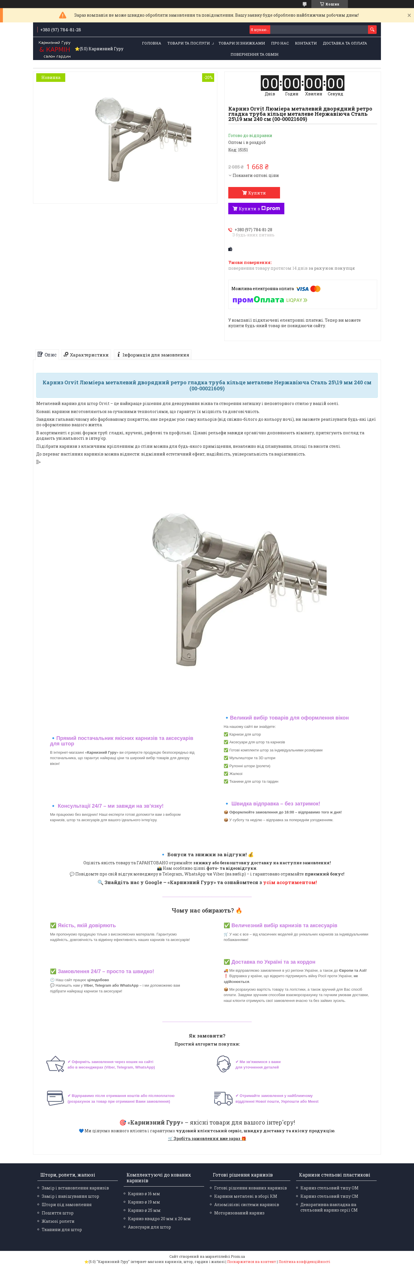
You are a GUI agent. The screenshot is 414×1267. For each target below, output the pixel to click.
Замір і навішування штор (70, 1196)
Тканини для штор (62, 1229)
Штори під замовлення (67, 1204)
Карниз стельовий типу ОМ (329, 1188)
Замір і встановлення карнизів (75, 1188)
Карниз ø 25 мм (144, 1210)
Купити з (259, 208)
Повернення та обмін (255, 54)
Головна (151, 43)
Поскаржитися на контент (251, 1261)
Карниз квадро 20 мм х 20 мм (159, 1218)
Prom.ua (238, 1256)
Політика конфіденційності (304, 1261)
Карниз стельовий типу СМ (329, 1196)
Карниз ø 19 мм (144, 1202)
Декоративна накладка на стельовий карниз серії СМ (329, 1207)
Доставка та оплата (345, 43)
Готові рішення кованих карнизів (250, 1188)
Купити (257, 193)
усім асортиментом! (290, 882)
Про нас (280, 43)
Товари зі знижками (241, 43)
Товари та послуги (188, 43)
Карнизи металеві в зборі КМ (245, 1196)
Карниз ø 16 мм (144, 1193)
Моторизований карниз (239, 1213)
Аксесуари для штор (149, 1227)
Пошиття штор (58, 1213)
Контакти (306, 43)
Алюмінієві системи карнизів (246, 1204)
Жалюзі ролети (58, 1221)
